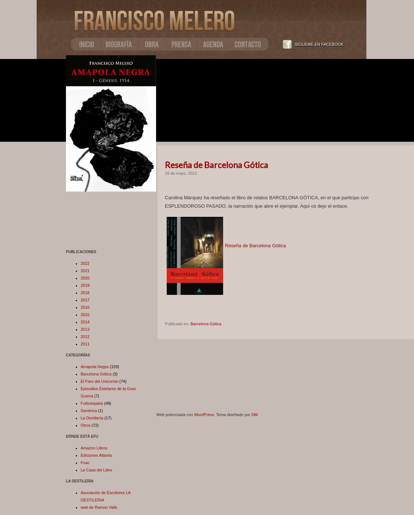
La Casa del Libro (96, 470)
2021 (85, 270)
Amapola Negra (94, 366)
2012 (85, 336)
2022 (85, 263)
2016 (85, 307)
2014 (85, 322)
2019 (85, 285)
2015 (85, 314)
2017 (85, 300)
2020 (85, 278)
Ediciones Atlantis (96, 455)
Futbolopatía (92, 403)
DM (254, 414)
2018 (85, 292)
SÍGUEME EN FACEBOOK (319, 44)
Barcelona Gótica (96, 374)
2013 (85, 329)
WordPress (204, 414)
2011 (85, 344)
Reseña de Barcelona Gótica (216, 165)
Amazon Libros (94, 448)
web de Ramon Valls (99, 507)
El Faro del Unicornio (99, 381)
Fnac (85, 462)
